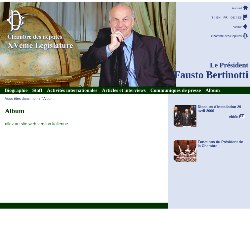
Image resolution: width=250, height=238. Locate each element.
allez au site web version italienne (36, 123)
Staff (37, 90)
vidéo (233, 117)
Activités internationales (72, 90)
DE (232, 17)
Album (212, 90)
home (35, 98)
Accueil (237, 8)
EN (218, 17)
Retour (237, 26)
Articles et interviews (124, 90)
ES (240, 17)
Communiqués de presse (175, 90)
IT (212, 17)
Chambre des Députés (226, 36)
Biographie (16, 90)
